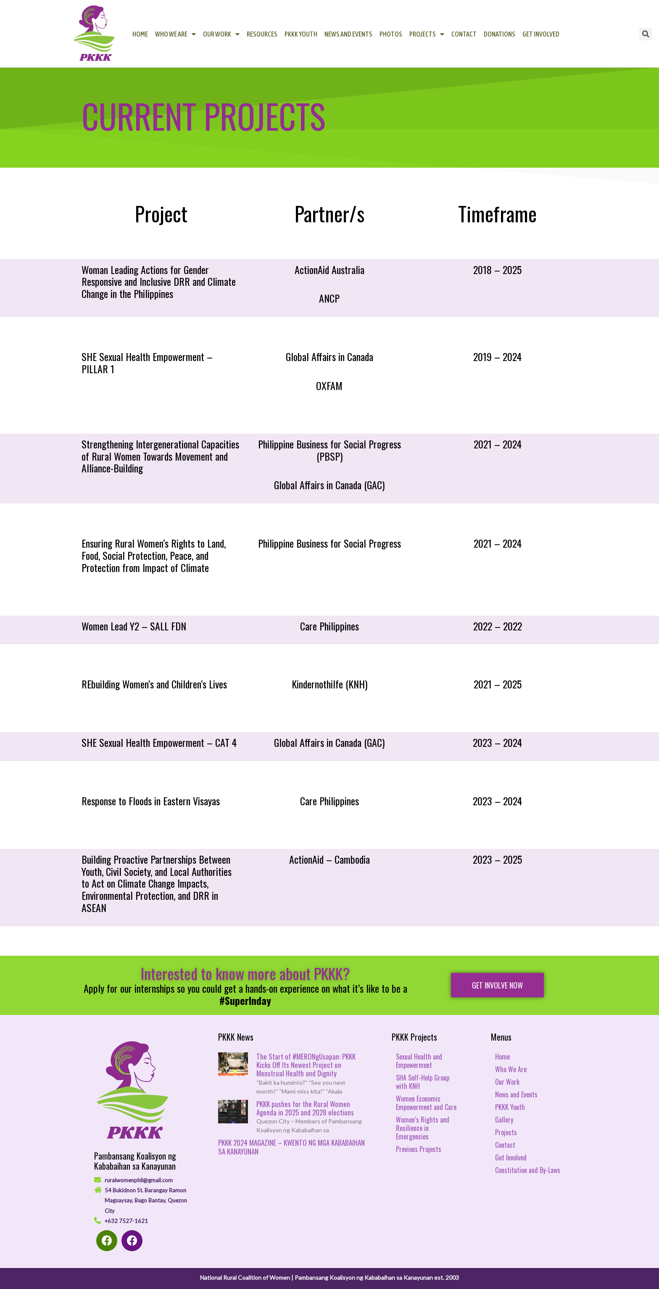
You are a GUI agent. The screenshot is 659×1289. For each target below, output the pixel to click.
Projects (426, 34)
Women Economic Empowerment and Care (426, 1103)
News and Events (348, 34)
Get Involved (540, 34)
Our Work (221, 34)
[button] (497, 985)
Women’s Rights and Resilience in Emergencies (422, 1128)
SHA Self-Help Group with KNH (422, 1082)
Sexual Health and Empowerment (419, 1061)
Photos (391, 34)
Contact (464, 34)
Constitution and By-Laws (527, 1170)
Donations (499, 34)
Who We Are (175, 34)
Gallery (504, 1120)
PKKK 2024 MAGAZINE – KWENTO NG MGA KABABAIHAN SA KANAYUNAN (291, 1146)
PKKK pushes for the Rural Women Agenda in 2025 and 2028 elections (305, 1108)
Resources (262, 34)
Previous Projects (418, 1149)
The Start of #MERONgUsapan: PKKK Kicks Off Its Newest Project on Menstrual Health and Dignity (306, 1065)
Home (140, 34)
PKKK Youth (301, 34)
